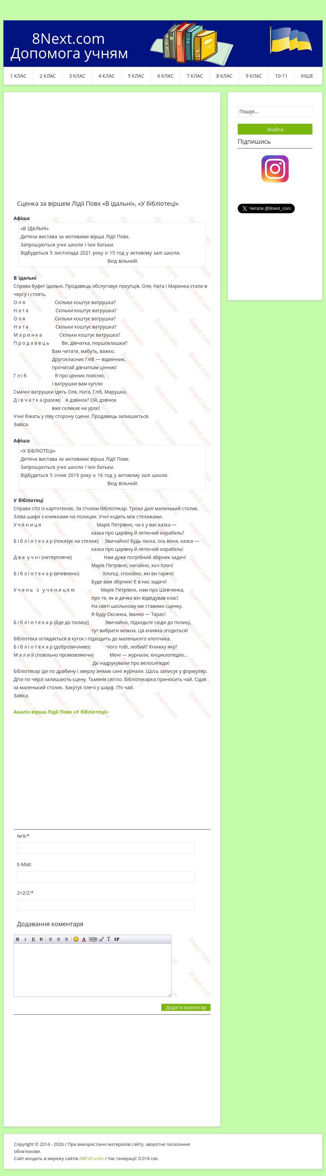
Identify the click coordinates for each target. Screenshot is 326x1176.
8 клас (224, 76)
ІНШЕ (307, 76)
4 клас (106, 76)
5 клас (136, 76)
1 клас (18, 76)
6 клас (166, 76)
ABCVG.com (91, 1158)
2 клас (48, 76)
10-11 (281, 76)
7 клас (195, 76)
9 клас (254, 76)
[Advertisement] (112, 149)
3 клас (77, 76)
